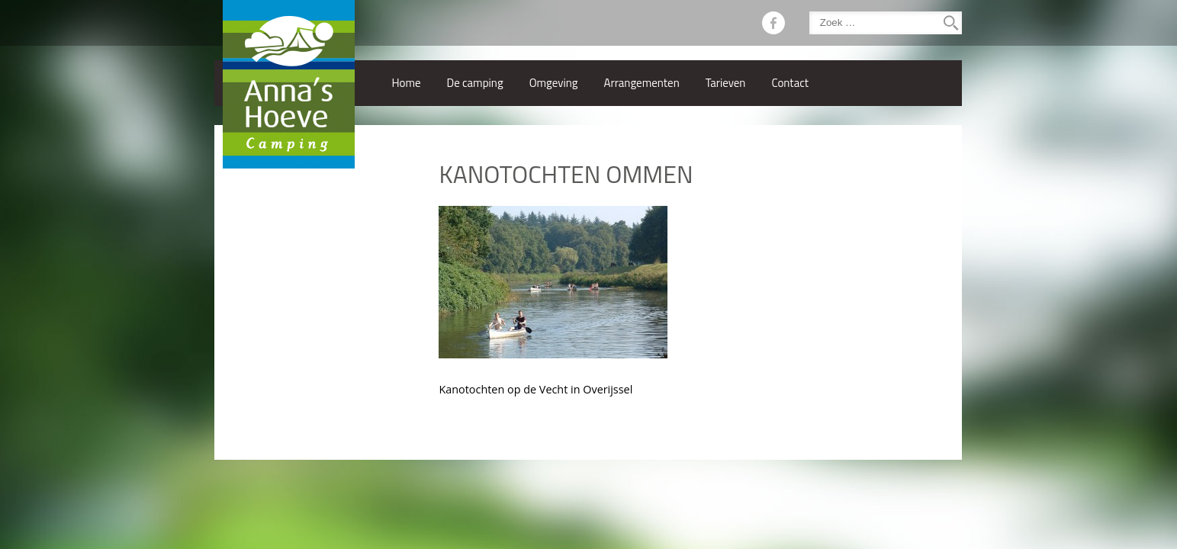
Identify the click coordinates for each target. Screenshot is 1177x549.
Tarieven (726, 83)
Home (405, 83)
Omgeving (553, 83)
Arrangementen (642, 83)
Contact (790, 83)
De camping (475, 83)
